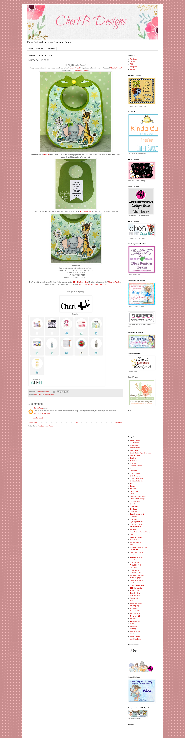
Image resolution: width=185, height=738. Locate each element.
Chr (131, 468)
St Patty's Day (134, 590)
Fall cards (133, 488)
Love (131, 534)
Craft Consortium (135, 476)
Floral (132, 494)
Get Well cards (135, 501)
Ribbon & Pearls (114, 282)
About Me (39, 48)
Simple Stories (135, 583)
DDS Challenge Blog (80, 282)
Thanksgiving (134, 606)
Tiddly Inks (133, 608)
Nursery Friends (74, 68)
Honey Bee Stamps (136, 524)
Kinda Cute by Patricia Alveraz (140, 532)
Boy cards (133, 460)
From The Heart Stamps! (138, 496)
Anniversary (134, 445)
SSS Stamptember (136, 588)
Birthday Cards (135, 455)
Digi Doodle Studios (81, 70)
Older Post (118, 422)
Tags (131, 601)
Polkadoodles (134, 560)
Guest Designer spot (137, 514)
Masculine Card (135, 539)
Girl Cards (133, 509)
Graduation (133, 511)
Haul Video (133, 519)
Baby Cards (37, 394)
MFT (131, 545)
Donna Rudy (38, 408)
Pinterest (133, 61)
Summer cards (135, 596)
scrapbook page (135, 578)
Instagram (133, 67)
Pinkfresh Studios (136, 557)
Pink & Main (134, 555)
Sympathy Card (135, 598)
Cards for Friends (136, 466)
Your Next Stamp (135, 639)
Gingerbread (134, 506)
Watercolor (133, 626)
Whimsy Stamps (135, 631)
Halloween (133, 517)
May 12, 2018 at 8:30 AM (42, 413)
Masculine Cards (135, 542)
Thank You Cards (136, 603)
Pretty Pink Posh (135, 565)
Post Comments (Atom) (45, 426)
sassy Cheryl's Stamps (137, 575)
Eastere (132, 486)
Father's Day (134, 491)
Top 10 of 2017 (135, 613)
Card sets (133, 463)
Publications (50, 48)
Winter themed (135, 636)
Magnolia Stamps (136, 537)
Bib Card (45, 155)
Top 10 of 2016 (135, 611)
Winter (132, 634)
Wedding (133, 629)
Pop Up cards (134, 562)
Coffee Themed (135, 473)
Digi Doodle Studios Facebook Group (92, 284)
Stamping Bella (135, 593)
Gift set (132, 504)
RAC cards (133, 568)
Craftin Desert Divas (136, 478)
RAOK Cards (134, 570)
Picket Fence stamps (137, 552)
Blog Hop (133, 458)
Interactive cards (135, 527)
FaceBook (133, 59)
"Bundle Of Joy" (116, 68)
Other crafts (134, 550)
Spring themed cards (137, 585)
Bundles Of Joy (85, 211)
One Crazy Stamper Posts (138, 547)
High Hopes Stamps (136, 522)
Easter (132, 483)
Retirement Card (135, 573)
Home (30, 48)
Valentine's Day (135, 621)
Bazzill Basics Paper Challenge (140, 453)
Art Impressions (135, 448)
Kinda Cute (133, 529)
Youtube (133, 69)
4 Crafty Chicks (135, 440)
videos (132, 624)
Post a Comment (37, 418)
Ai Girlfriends (134, 443)
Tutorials (133, 618)
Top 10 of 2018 (135, 616)
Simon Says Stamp (136, 580)
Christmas (133, 471)
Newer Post (33, 422)
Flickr (132, 64)
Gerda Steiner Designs (137, 499)
